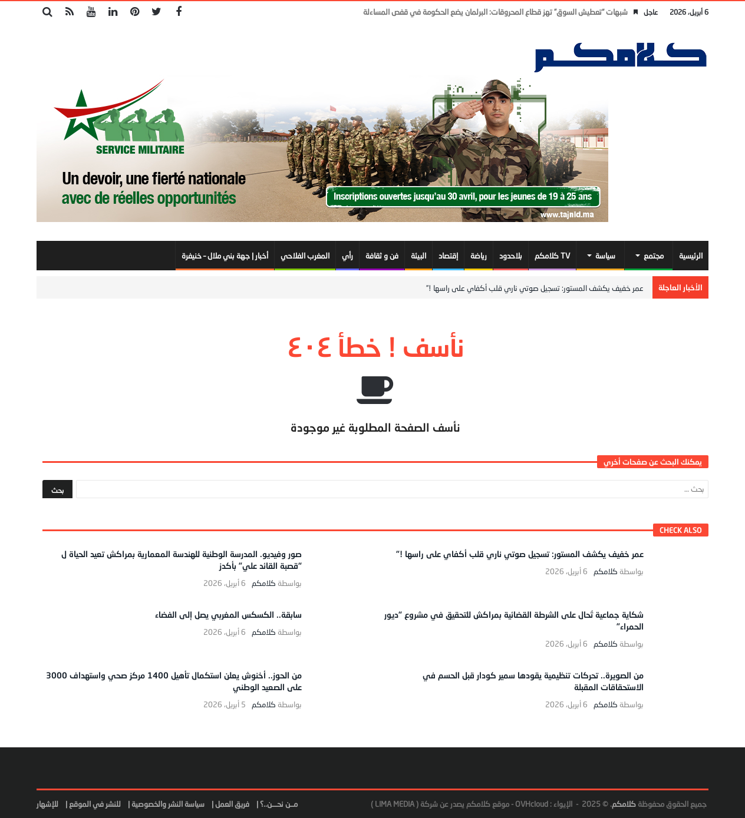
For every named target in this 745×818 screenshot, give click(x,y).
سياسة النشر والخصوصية (168, 804)
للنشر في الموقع (95, 804)
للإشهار (47, 804)
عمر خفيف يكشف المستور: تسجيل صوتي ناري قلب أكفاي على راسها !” (535, 288)
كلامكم (606, 571)
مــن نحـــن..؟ (279, 804)
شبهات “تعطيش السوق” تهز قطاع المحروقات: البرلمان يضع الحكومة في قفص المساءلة (495, 11)
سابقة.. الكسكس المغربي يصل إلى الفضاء (228, 615)
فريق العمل (232, 804)
